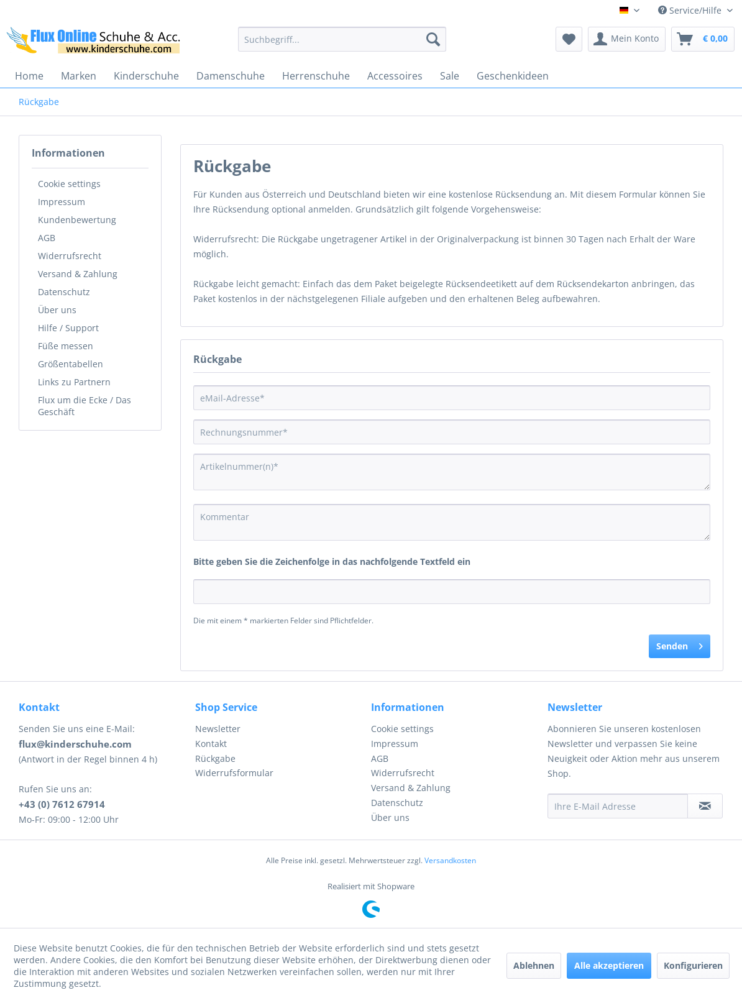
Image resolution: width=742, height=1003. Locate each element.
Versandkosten (450, 860)
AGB (46, 238)
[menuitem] (342, 39)
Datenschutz (64, 292)
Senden (679, 644)
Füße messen (65, 346)
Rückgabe (215, 758)
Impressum (61, 202)
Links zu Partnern (74, 382)
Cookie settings (69, 184)
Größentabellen (70, 364)
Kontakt (211, 743)
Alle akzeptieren (609, 965)
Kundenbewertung (77, 220)
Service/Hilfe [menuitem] (691, 10)
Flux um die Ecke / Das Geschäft (84, 406)
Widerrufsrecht (69, 256)
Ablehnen (533, 965)
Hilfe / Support (68, 328)
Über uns (57, 310)
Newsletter (217, 729)
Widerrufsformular (234, 773)
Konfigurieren (693, 965)
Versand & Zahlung (77, 274)
